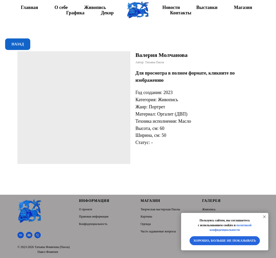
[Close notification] (264, 216)
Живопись (95, 7)
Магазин (243, 7)
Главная (29, 7)
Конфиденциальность (93, 224)
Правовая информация (94, 216)
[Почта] (29, 235)
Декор (107, 12)
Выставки (207, 7)
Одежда (146, 224)
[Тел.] (37, 235)
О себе (61, 7)
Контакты (180, 12)
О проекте (85, 209)
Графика (75, 12)
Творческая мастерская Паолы (160, 209)
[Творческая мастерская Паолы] (20, 235)
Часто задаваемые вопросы (158, 231)
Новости (171, 7)
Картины (146, 216)
